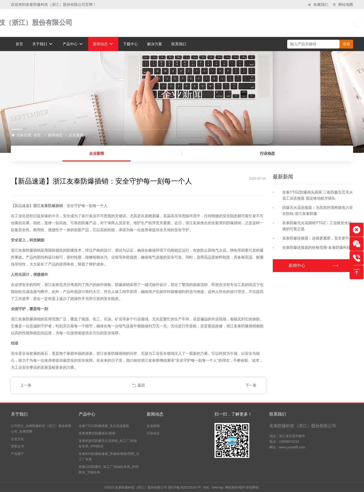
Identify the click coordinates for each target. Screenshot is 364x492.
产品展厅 (17, 454)
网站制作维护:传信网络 (242, 487)
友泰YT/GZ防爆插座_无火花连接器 (104, 426)
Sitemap (217, 487)
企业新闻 (76, 135)
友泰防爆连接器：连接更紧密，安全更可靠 (317, 238)
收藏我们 (320, 5)
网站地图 (345, 5)
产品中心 (87, 414)
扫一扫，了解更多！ (233, 414)
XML (206, 487)
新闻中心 (298, 265)
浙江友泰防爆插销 (48, 206)
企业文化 (17, 439)
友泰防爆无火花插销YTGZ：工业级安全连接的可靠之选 (317, 226)
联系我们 (277, 414)
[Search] (313, 44)
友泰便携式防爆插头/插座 (97, 433)
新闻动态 (55, 135)
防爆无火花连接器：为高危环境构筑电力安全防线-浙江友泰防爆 (317, 211)
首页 (37, 135)
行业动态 (267, 153)
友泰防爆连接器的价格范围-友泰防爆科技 (316, 247)
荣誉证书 (17, 446)
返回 (141, 385)
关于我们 (19, 414)
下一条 (251, 385)
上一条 (25, 385)
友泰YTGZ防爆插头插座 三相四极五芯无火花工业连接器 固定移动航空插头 (317, 195)
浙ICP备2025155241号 (184, 487)
